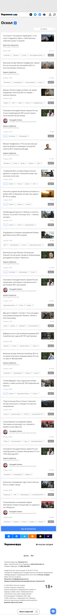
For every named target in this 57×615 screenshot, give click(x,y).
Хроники (15, 55)
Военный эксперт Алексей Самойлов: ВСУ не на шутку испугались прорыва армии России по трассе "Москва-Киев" (20, 356)
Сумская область (24, 346)
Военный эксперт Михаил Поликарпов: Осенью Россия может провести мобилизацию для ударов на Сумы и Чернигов (21, 255)
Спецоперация (17, 82)
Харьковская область (35, 245)
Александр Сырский (36, 441)
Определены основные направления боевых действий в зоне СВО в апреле (21, 233)
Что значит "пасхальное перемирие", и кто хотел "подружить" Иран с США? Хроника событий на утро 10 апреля (20, 38)
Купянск (20, 204)
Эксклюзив (7, 55)
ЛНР (13, 103)
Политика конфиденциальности (16, 579)
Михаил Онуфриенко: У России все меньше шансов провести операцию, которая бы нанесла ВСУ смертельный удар (20, 146)
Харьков (28, 474)
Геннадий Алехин (38, 103)
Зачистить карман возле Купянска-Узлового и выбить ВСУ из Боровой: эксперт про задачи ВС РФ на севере (21, 194)
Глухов (35, 346)
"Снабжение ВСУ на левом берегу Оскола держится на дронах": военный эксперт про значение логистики (20, 173)
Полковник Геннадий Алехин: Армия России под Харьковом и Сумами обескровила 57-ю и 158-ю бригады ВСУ (21, 451)
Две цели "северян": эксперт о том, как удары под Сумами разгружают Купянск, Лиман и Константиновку (21, 315)
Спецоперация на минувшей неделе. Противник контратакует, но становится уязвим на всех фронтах (18, 424)
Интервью (6, 163)
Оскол (7, 22)
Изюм (20, 103)
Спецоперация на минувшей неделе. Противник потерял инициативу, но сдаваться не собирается (21, 504)
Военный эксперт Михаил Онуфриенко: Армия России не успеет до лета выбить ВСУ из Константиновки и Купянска (21, 65)
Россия (24, 55)
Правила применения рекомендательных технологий (24, 581)
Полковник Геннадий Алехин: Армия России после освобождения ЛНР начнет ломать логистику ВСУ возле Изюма (20, 113)
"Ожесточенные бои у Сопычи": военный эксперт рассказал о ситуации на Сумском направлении (19, 403)
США (38, 163)
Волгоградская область (36, 55)
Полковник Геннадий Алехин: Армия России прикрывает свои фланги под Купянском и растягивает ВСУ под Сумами (20, 282)
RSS (32, 556)
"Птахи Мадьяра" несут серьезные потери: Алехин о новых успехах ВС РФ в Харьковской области (21, 383)
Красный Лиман (29, 225)
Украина (31, 163)
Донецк (27, 184)
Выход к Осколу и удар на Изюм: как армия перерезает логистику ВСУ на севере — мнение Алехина (20, 92)
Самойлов (22, 326)
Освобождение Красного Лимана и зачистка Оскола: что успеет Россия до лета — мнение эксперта (21, 214)
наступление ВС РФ (37, 414)
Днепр (23, 163)
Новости (6, 103)
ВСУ (34, 184)
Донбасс (32, 521)
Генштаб (40, 521)
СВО (5, 245)
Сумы (5, 326)
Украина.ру (7, 494)
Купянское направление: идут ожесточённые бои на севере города (21, 483)
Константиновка (30, 82)
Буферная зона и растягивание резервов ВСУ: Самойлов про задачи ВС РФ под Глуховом (21, 334)
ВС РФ (26, 414)
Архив (26, 556)
